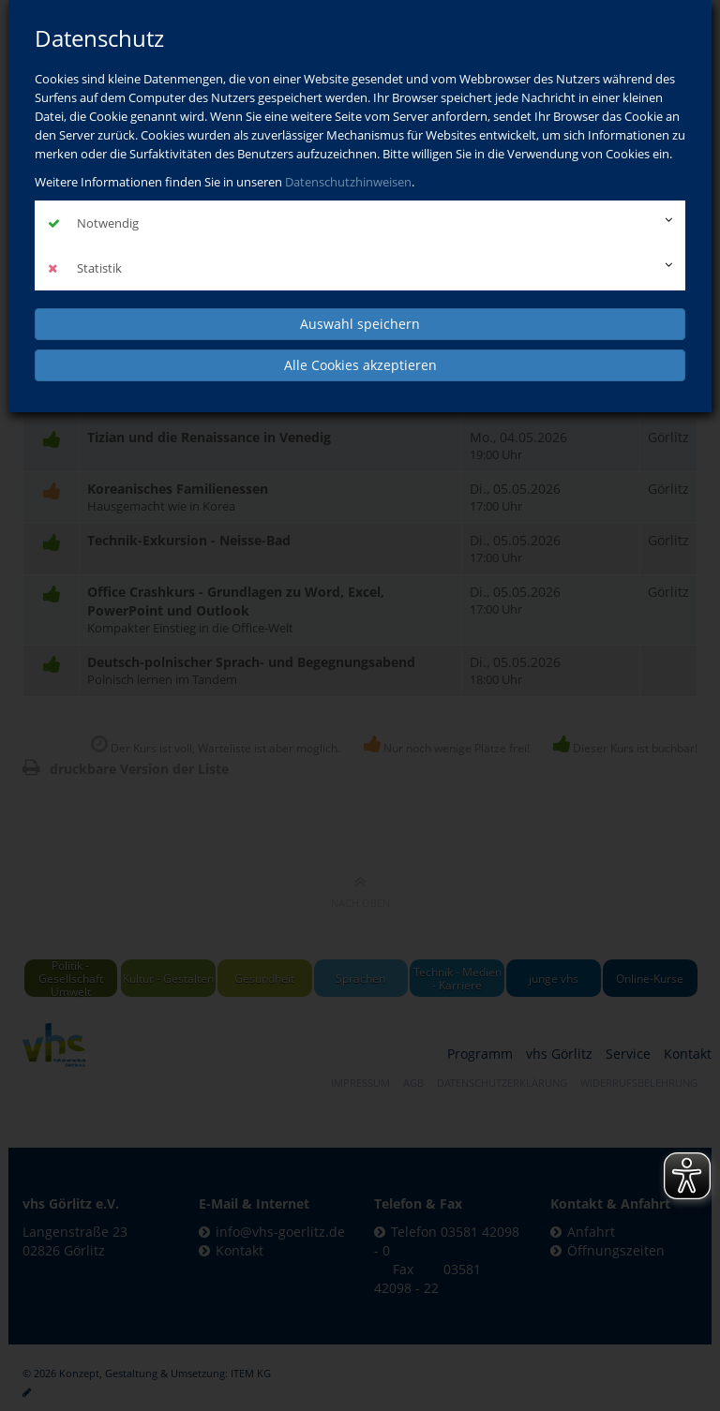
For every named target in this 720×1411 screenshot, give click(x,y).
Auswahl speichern (360, 324)
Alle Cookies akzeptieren (360, 365)
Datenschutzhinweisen (348, 181)
